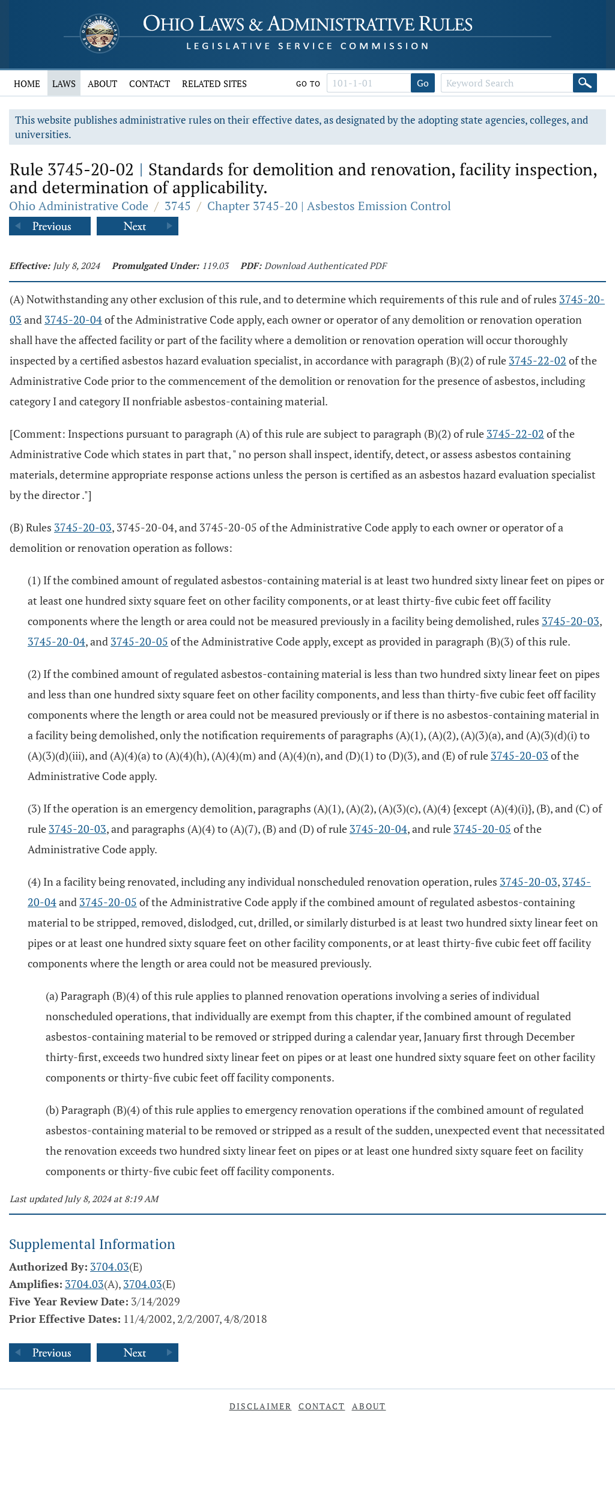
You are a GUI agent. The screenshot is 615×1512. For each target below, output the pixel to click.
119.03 (215, 265)
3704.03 (109, 1266)
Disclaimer (260, 1406)
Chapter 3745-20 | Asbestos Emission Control (329, 206)
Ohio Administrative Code (78, 206)
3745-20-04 (73, 319)
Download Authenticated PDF (325, 265)
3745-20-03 (83, 527)
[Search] (585, 82)
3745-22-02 (537, 360)
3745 (178, 206)
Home (27, 83)
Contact (149, 83)
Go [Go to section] (423, 82)
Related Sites (214, 83)
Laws (64, 83)
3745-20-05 (139, 641)
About (102, 83)
